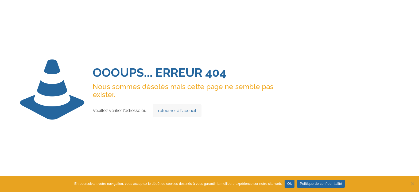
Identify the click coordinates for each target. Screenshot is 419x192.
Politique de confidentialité (321, 184)
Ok (289, 184)
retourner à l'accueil (177, 110)
